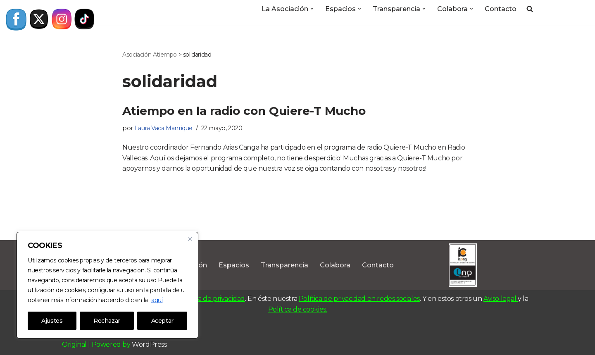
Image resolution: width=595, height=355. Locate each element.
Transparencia (284, 265)
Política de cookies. (297, 309)
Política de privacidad (211, 299)
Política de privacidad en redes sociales (359, 299)
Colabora (335, 265)
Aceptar (162, 320)
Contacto (500, 9)
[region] (107, 285)
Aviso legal (500, 299)
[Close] (190, 239)
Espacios (234, 265)
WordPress (149, 344)
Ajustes (51, 320)
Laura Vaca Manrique (164, 128)
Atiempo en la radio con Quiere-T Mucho (244, 111)
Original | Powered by (97, 344)
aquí (156, 300)
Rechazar (106, 320)
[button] (312, 8)
